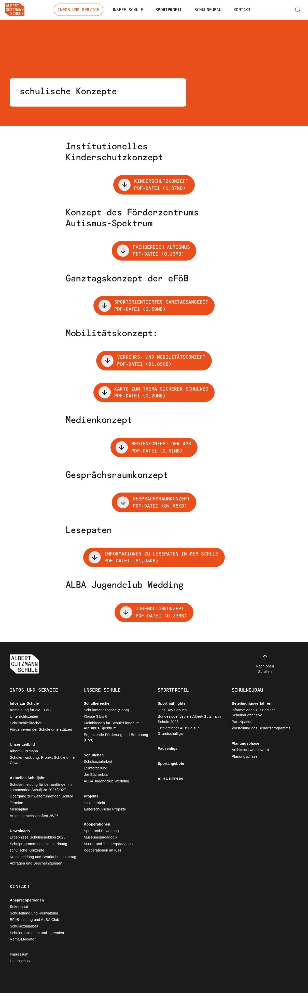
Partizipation (242, 722)
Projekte (91, 796)
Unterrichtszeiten (24, 716)
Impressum (19, 954)
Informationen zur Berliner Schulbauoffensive (253, 712)
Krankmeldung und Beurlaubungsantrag (43, 857)
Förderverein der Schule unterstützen (41, 729)
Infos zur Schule (24, 703)
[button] (298, 10)
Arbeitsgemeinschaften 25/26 (34, 816)
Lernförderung (95, 768)
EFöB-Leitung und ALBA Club (34, 920)
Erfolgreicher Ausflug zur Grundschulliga (178, 731)
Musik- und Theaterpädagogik (108, 844)
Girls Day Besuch (172, 710)
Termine (16, 803)
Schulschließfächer (25, 723)
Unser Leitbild (22, 744)
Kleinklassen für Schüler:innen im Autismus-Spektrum (111, 725)
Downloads (20, 831)
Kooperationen (97, 824)
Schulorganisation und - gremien (37, 933)
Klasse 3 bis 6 (95, 716)
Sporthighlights (171, 703)
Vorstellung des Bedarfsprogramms (261, 728)
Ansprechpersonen (27, 900)
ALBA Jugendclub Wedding (106, 781)
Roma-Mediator (23, 939)
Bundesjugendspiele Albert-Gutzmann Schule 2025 (189, 719)
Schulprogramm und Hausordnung (38, 844)
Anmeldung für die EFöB (30, 710)
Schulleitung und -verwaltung (34, 913)
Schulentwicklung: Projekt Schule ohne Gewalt (42, 760)
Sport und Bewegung (101, 831)
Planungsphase (245, 743)
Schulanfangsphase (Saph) (106, 710)
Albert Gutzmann (24, 751)
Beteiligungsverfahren (251, 703)
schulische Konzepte (27, 850)
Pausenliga (167, 748)
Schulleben (94, 755)
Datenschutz (20, 961)
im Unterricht (94, 803)
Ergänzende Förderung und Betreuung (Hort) (116, 737)
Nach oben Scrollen (265, 664)
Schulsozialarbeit (98, 761)
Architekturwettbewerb (250, 750)
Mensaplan (19, 809)
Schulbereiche (96, 703)
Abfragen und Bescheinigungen (36, 863)
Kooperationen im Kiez (103, 850)
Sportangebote (171, 764)
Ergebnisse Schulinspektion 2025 (37, 837)
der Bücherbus (96, 774)
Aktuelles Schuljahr (27, 778)
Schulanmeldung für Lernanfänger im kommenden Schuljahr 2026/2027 (41, 787)
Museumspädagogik (100, 837)
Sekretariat (19, 907)
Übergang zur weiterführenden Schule (41, 796)
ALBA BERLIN (170, 779)
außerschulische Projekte (105, 809)
